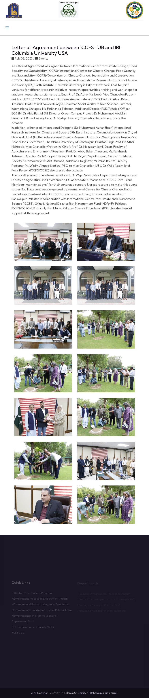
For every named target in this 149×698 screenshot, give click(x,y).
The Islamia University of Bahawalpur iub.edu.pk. (89, 693)
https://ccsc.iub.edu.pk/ (74, 194)
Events (43, 58)
